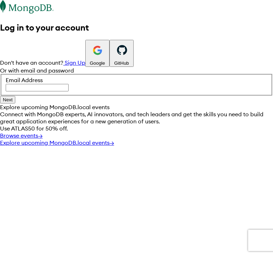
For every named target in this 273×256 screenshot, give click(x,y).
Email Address (136, 83)
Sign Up (74, 62)
